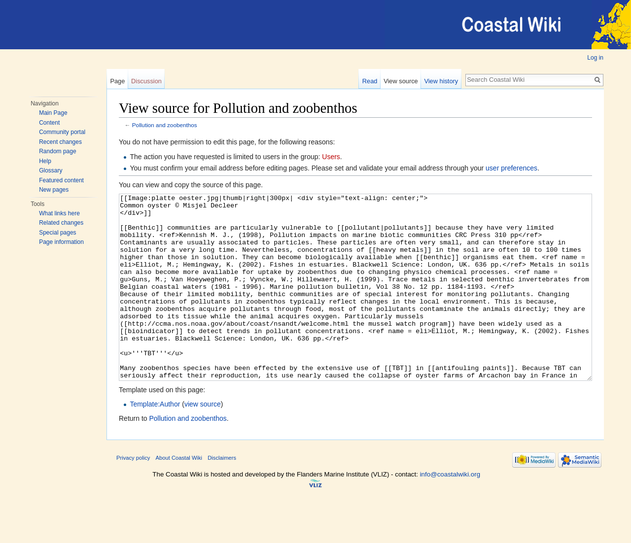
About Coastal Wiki (179, 495)
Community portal (62, 132)
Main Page (53, 112)
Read (370, 81)
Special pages (57, 232)
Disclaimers (222, 495)
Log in (595, 57)
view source (202, 441)
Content (49, 122)
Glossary (50, 170)
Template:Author (155, 441)
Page (117, 81)
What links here (59, 213)
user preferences (511, 168)
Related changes (61, 222)
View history (441, 81)
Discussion (146, 81)
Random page (57, 151)
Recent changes (60, 141)
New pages (54, 189)
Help (45, 161)
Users (331, 157)
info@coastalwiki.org (450, 511)
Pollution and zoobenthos (164, 125)
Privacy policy (133, 495)
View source (401, 81)
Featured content (61, 180)
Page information (61, 241)
